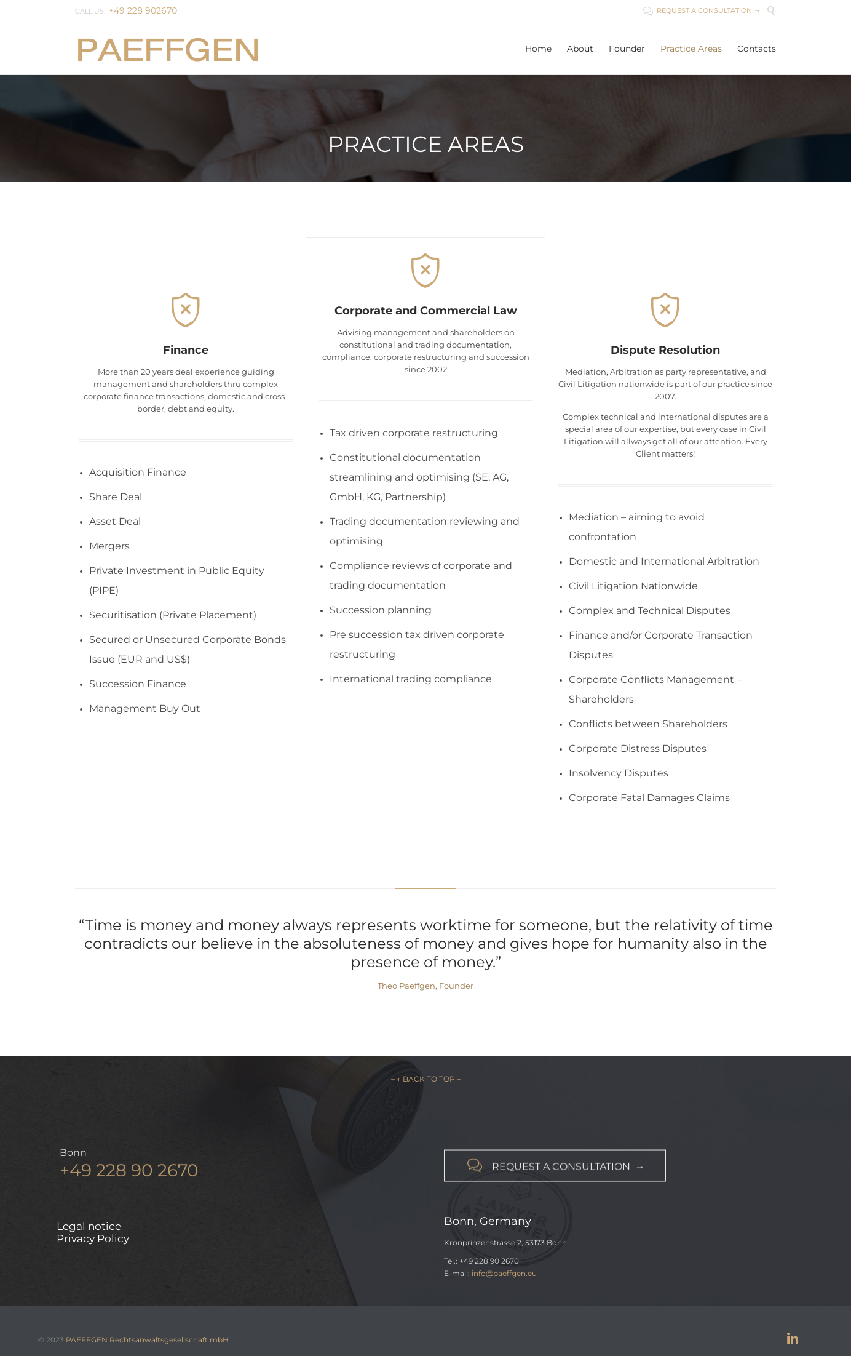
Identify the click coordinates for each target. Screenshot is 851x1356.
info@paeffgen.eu (504, 1273)
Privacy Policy (93, 1238)
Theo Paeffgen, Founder (425, 986)
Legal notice (89, 1226)
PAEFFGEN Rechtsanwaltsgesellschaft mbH (147, 1339)
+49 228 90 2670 (129, 1177)
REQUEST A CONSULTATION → (702, 10)
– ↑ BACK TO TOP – (426, 1078)
